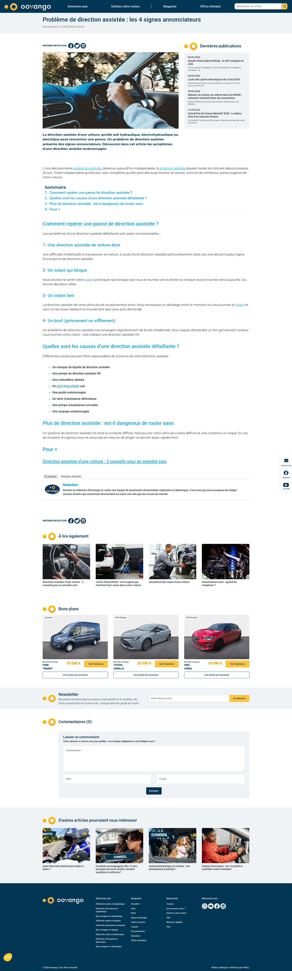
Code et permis (138, 922)
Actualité (135, 904)
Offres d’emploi (210, 6)
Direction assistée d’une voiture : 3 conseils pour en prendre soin (105, 461)
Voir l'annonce (95, 664)
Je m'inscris (239, 698)
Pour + (55, 209)
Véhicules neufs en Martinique (110, 934)
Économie (135, 936)
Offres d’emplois (138, 940)
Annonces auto (78, 6)
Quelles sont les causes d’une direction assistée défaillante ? (98, 198)
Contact (170, 904)
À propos (50, 476)
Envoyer (154, 790)
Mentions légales (174, 922)
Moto (133, 913)
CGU (168, 927)
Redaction (70, 485)
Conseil (80, 26)
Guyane (49, 617)
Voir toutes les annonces (75, 675)
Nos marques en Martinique (109, 946)
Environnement (138, 931)
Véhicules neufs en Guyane (108, 920)
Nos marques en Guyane (107, 930)
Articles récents (71, 476)
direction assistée (173, 168)
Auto (133, 908)
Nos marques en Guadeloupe (109, 916)
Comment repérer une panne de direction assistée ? (91, 193)
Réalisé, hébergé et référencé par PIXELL (230, 967)
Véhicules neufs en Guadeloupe (110, 904)
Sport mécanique (139, 918)
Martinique (121, 617)
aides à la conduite (87, 168)
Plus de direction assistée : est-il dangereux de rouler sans (96, 204)
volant (89, 280)
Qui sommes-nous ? (175, 908)
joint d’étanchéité (68, 386)
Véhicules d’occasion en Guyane (110, 925)
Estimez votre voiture (125, 6)
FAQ (168, 918)
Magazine (170, 6)
